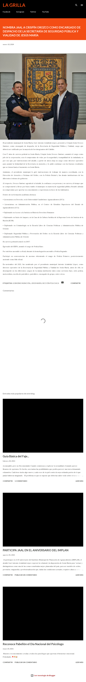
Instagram (20, 12)
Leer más (79, 481)
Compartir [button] (75, 283)
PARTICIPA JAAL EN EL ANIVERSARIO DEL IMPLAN (35, 550)
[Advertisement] (43, 369)
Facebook (6, 12)
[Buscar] (76, 4)
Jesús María (36, 283)
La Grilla (14, 5)
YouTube (45, 12)
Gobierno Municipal (22, 283)
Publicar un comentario (26, 575)
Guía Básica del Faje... (16, 456)
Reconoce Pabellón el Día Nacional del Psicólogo (33, 644)
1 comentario (21, 481)
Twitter (33, 12)
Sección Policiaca (50, 283)
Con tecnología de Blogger (43, 675)
